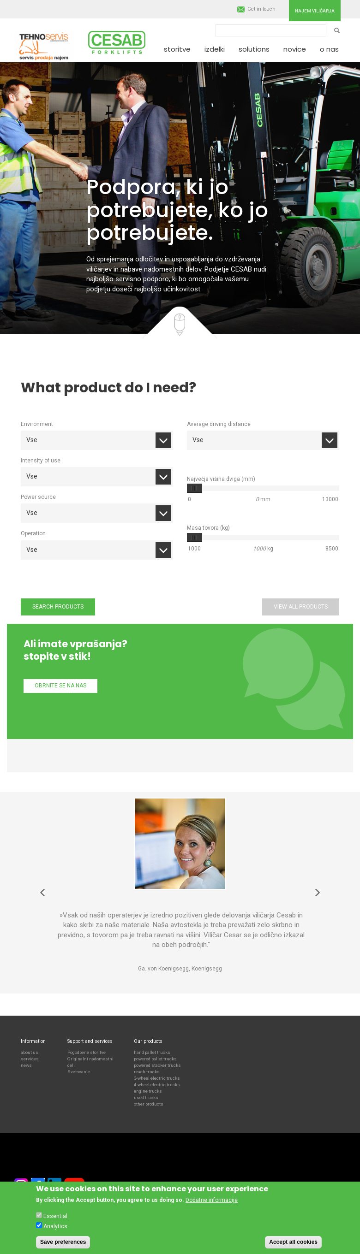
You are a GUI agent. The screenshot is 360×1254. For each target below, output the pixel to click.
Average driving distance (219, 424)
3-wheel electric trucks (157, 1078)
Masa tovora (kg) (208, 528)
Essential (55, 1216)
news (26, 1065)
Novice (294, 49)
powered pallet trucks (155, 1058)
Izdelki (214, 49)
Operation (33, 533)
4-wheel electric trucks (157, 1084)
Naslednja (317, 892)
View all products (301, 606)
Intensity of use (40, 460)
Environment (37, 424)
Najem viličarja (315, 10)
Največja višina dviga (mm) (221, 479)
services (30, 1058)
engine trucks (148, 1091)
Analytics (55, 1226)
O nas (329, 49)
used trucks (146, 1097)
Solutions (254, 49)
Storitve (177, 49)
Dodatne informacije (212, 1200)
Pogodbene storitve (86, 1052)
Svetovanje (78, 1071)
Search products (58, 606)
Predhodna (43, 892)
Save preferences (63, 1242)
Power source (38, 497)
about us (29, 1052)
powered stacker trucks (157, 1065)
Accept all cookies (293, 1242)
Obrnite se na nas (60, 685)
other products (148, 1103)
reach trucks (147, 1071)
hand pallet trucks (152, 1052)
